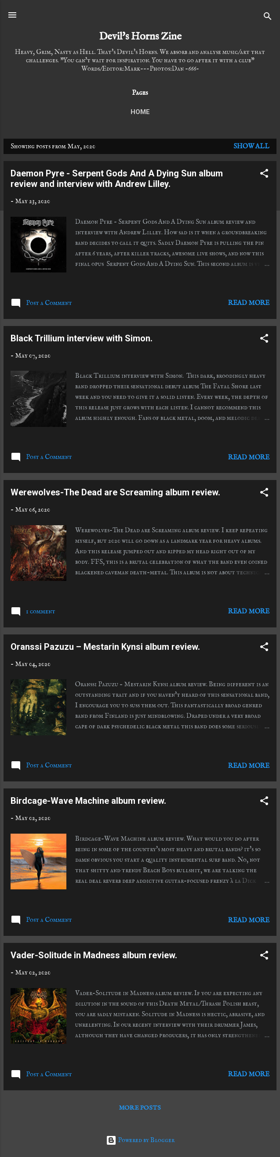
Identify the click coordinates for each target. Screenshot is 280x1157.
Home (140, 112)
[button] (264, 175)
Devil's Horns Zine (140, 36)
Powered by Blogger (140, 1140)
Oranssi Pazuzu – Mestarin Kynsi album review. (105, 646)
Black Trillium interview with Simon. (82, 338)
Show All (251, 146)
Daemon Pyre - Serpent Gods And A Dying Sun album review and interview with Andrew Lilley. (117, 178)
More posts (140, 1108)
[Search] (267, 17)
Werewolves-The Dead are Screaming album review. (115, 492)
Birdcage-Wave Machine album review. (88, 800)
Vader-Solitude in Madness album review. (94, 955)
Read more (248, 303)
